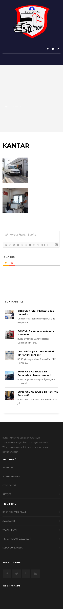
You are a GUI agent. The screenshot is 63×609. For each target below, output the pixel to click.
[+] (46, 245)
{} (42, 245)
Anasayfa (7, 106)
